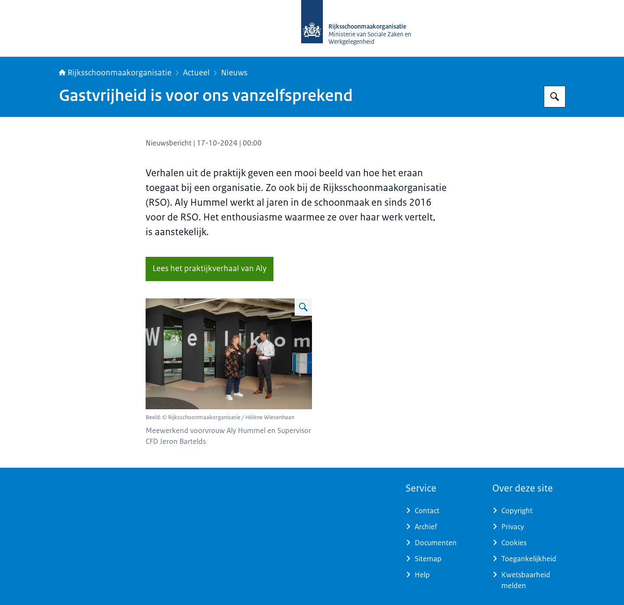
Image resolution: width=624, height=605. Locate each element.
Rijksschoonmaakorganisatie (115, 73)
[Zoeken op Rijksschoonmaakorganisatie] (554, 96)
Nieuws (234, 73)
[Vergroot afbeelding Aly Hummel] (303, 307)
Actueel (196, 73)
